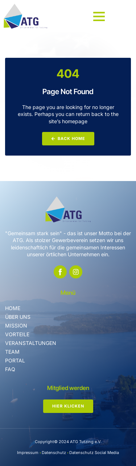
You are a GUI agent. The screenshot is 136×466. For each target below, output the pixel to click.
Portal (15, 360)
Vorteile (17, 334)
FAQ (10, 369)
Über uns (17, 317)
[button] (99, 16)
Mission (16, 325)
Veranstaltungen (30, 343)
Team (12, 352)
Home (12, 308)
